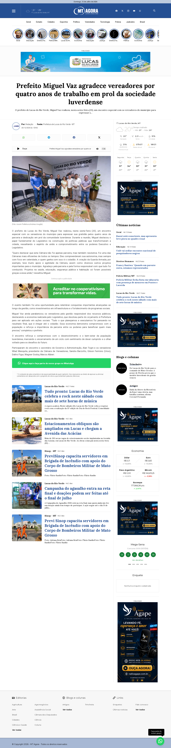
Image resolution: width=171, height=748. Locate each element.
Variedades (90, 22)
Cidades (51, 22)
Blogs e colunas (127, 357)
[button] (130, 564)
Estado (39, 22)
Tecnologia (105, 22)
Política (76, 22)
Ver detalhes (137, 560)
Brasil (142, 22)
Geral (28, 22)
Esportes (64, 22)
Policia (118, 22)
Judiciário (130, 22)
